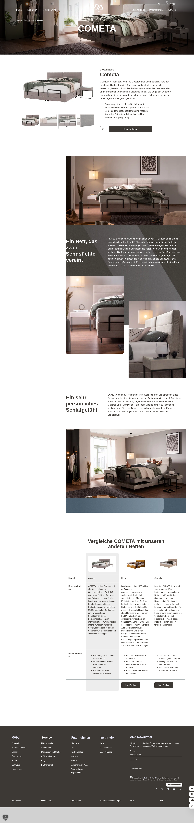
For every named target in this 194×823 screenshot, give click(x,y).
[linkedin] (180, 789)
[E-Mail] (156, 772)
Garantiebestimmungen (110, 801)
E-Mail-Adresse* (136, 769)
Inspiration (108, 737)
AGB (132, 801)
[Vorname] (156, 763)
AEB (162, 801)
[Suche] (159, 4)
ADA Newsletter (141, 737)
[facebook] (156, 789)
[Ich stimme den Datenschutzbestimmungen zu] (131, 777)
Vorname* (133, 760)
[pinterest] (168, 789)
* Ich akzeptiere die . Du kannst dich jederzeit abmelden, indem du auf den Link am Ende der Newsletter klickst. (154, 779)
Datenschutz (46, 801)
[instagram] (162, 789)
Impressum (16, 801)
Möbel (16, 737)
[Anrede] (156, 754)
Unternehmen (80, 737)
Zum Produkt (130, 685)
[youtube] (174, 789)
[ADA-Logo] (97, 5)
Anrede (132, 751)
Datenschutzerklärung (152, 778)
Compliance (76, 801)
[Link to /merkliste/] (165, 4)
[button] (5, 817)
